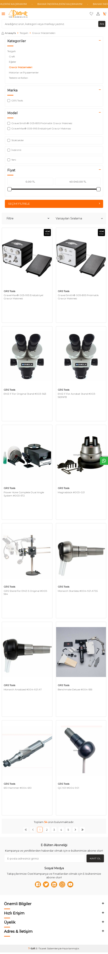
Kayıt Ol (95, 858)
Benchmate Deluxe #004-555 (75, 689)
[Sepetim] (104, 14)
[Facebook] (38, 884)
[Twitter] (46, 884)
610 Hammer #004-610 (18, 787)
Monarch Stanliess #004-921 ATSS (78, 590)
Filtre (27, 218)
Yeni (11, 159)
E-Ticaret (41, 948)
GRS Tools (9, 291)
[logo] (18, 14)
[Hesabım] (98, 14)
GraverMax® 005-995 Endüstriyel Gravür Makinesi (23, 297)
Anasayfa (9, 32)
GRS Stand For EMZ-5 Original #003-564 (26, 592)
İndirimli (14, 149)
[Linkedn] (54, 884)
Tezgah (24, 32)
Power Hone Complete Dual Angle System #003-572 (24, 494)
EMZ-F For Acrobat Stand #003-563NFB (77, 395)
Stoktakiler (15, 140)
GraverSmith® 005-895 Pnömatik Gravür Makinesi (78, 297)
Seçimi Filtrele (54, 203)
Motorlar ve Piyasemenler (24, 72)
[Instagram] (62, 884)
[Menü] (3, 14)
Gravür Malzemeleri (21, 67)
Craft (12, 56)
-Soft (32, 948)
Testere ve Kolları (19, 77)
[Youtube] (70, 884)
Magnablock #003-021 (71, 492)
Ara (102, 23)
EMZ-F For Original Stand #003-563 (25, 393)
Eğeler (13, 61)
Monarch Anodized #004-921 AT (23, 689)
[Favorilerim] (91, 14)
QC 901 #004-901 (68, 787)
